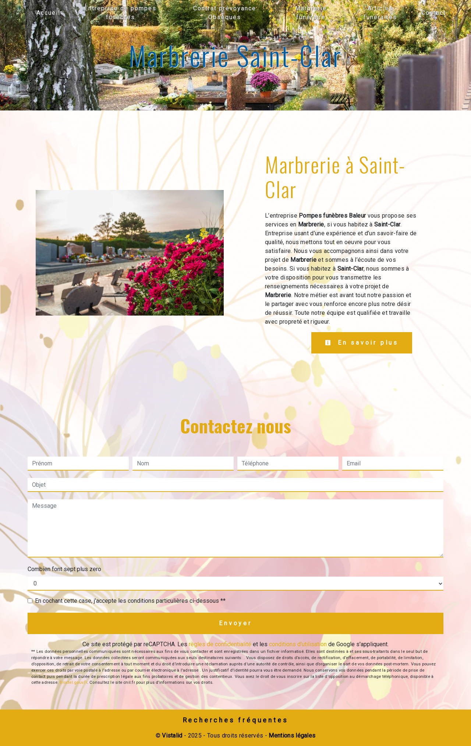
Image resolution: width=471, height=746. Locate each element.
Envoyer (235, 623)
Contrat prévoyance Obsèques (224, 13)
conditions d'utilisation (298, 644)
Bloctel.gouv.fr (73, 682)
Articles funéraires (380, 13)
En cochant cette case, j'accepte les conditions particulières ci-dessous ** (130, 600)
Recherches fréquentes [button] (235, 720)
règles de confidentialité (220, 644)
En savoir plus (362, 342)
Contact (433, 12)
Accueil (48, 12)
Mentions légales (291, 735)
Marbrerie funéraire (311, 13)
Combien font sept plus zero (64, 569)
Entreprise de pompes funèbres (120, 13)
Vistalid (172, 735)
